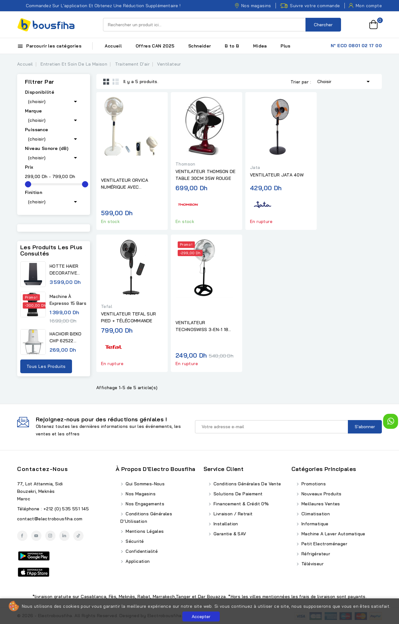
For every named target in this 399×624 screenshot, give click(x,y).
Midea (260, 46)
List (116, 81)
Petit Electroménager (323, 544)
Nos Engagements (144, 504)
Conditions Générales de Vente (246, 484)
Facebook (22, 536)
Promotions (313, 484)
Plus (286, 46)
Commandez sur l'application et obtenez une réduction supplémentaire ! (98, 5)
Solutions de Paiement (237, 494)
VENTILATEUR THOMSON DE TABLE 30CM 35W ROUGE (205, 175)
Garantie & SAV (229, 534)
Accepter (201, 616)
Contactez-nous (42, 469)
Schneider (199, 46)
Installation (225, 524)
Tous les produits (46, 366)
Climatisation (315, 514)
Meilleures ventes (320, 504)
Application (137, 561)
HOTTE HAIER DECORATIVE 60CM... (64, 269)
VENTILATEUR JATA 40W (277, 175)
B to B (232, 46)
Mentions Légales (144, 531)
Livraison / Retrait (232, 514)
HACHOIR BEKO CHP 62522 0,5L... (66, 337)
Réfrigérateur (315, 554)
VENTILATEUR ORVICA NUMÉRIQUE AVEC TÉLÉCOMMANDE (124, 184)
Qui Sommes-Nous (144, 484)
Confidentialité (141, 551)
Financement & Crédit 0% (240, 504)
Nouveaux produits (321, 494)
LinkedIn (64, 536)
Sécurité (134, 541)
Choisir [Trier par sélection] (344, 81)
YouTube (36, 536)
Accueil (113, 46)
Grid (106, 81)
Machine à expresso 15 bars (68, 300)
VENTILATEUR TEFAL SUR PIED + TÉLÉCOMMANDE (128, 317)
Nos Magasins (140, 494)
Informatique (314, 524)
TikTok (78, 536)
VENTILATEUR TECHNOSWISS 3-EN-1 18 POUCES (201, 326)
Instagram (50, 536)
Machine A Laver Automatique (332, 534)
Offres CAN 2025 (155, 46)
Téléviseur (312, 564)
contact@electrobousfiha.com (50, 519)
